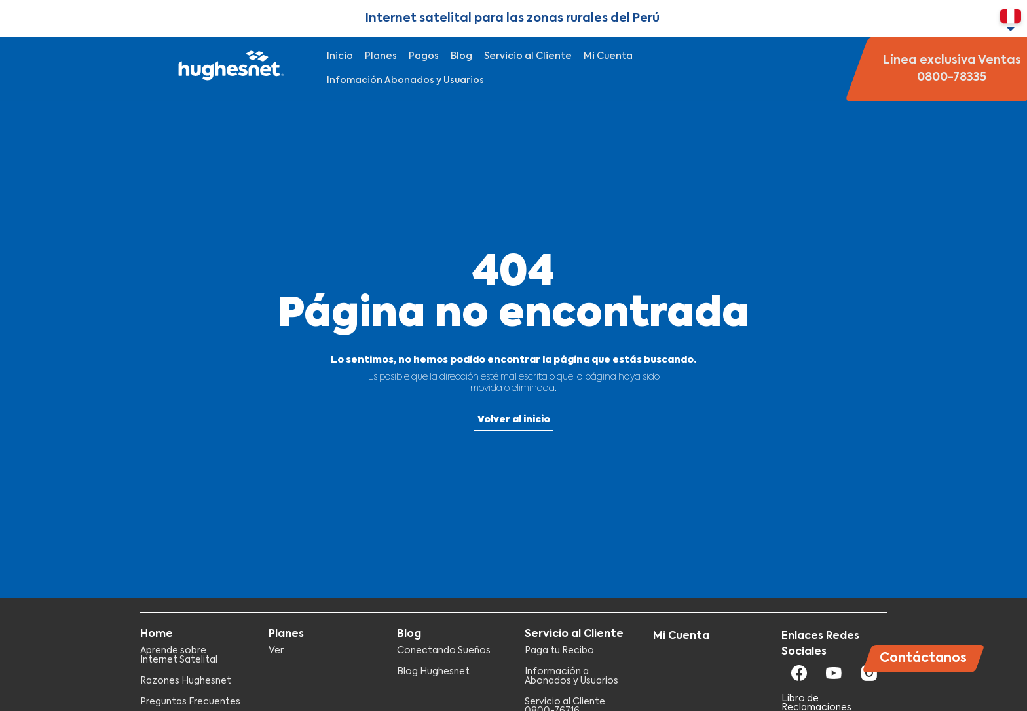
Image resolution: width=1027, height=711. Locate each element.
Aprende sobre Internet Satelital (178, 655)
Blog (461, 56)
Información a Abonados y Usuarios (571, 676)
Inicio (340, 56)
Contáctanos (923, 658)
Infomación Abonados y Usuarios (405, 80)
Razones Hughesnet (185, 680)
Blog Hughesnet (433, 671)
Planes (381, 56)
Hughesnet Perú (229, 68)
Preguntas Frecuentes (190, 701)
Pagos (424, 56)
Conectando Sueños (444, 650)
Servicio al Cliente (528, 56)
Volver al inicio (513, 419)
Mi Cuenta (608, 56)
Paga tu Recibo (559, 650)
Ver (276, 650)
